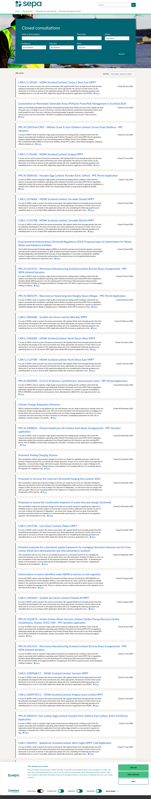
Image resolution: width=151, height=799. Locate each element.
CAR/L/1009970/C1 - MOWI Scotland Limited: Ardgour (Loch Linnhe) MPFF (60, 694)
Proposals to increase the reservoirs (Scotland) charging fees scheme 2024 (59, 478)
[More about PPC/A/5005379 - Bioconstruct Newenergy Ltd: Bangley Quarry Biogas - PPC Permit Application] (94, 307)
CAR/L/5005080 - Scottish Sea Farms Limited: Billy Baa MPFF (52, 317)
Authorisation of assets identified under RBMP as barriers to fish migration (59, 574)
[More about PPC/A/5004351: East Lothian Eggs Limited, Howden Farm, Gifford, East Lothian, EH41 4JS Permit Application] (26, 733)
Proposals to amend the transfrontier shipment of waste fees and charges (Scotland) (64, 502)
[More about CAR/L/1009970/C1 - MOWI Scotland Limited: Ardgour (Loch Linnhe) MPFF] (96, 706)
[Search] (133, 5)
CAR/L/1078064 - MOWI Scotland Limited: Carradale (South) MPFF (56, 199)
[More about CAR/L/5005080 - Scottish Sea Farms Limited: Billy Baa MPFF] (94, 328)
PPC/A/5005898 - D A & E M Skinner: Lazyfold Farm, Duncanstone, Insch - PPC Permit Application (72, 380)
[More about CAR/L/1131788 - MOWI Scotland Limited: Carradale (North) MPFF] (91, 231)
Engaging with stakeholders (33, 764)
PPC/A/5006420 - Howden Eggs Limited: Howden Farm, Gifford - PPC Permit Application (68, 175)
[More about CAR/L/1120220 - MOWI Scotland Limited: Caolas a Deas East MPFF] (96, 93)
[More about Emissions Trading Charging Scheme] (47, 468)
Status (108, 34)
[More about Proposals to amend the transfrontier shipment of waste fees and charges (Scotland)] (50, 516)
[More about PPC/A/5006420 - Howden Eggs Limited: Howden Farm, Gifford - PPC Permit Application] (21, 189)
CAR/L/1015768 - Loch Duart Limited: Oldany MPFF (47, 525)
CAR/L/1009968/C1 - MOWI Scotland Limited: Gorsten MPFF (53, 673)
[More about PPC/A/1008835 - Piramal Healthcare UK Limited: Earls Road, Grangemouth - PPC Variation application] (23, 445)
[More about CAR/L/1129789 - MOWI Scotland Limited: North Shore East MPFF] (92, 371)
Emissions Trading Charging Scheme (38, 455)
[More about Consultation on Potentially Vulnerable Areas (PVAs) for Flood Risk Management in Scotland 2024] (21, 117)
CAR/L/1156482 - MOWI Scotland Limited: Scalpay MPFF (50, 154)
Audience (26, 43)
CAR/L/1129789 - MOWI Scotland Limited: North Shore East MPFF (56, 359)
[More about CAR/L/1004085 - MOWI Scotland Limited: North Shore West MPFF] (93, 349)
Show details (111, 795)
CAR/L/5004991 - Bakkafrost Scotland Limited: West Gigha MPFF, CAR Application (64, 742)
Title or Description (31, 34)
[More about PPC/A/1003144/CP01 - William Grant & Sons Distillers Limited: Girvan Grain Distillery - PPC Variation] (38, 144)
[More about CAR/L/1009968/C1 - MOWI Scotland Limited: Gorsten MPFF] (96, 684)
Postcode (81, 34)
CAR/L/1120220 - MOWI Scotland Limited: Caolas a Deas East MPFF (57, 82)
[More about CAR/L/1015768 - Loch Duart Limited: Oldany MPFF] (93, 537)
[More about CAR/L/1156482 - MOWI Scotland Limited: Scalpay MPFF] (96, 165)
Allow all (133, 771)
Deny (133, 785)
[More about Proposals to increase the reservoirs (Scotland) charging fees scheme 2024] (44, 492)
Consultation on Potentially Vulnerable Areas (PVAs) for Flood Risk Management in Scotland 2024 (72, 103)
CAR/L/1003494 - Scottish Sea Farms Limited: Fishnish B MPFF (53, 597)
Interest (53, 43)
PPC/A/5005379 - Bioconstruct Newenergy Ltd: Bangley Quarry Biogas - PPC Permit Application (72, 295)
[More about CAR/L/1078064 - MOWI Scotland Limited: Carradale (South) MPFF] (91, 210)
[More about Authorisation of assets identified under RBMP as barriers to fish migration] (41, 588)
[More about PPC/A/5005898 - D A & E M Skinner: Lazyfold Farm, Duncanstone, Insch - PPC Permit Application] (21, 394)
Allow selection (133, 778)
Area (79, 43)
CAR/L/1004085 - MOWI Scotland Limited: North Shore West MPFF (56, 338)
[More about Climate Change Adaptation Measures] (54, 418)
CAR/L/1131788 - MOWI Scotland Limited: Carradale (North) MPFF (56, 220)
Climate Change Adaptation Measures (39, 404)
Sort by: (106, 74)
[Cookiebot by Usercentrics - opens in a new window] (13, 794)
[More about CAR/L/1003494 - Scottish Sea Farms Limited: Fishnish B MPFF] (92, 609)
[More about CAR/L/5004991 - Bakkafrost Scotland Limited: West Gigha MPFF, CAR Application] (91, 754)
